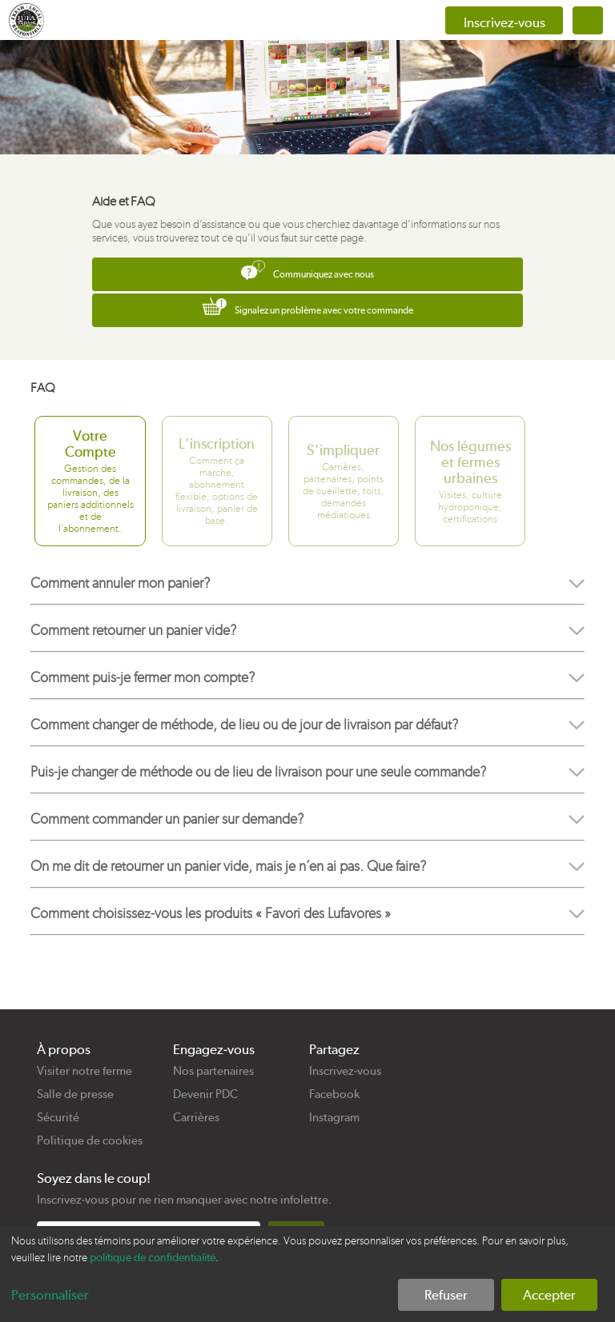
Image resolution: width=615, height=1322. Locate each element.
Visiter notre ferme (84, 1071)
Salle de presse (75, 1094)
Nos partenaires (213, 1071)
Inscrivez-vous (345, 1071)
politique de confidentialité (152, 1257)
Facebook (334, 1094)
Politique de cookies (90, 1140)
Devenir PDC (205, 1094)
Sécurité (58, 1117)
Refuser (446, 1295)
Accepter (549, 1295)
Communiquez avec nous (307, 270)
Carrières (196, 1117)
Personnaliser (50, 1295)
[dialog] (307, 1274)
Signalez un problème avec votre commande (308, 306)
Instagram (334, 1117)
